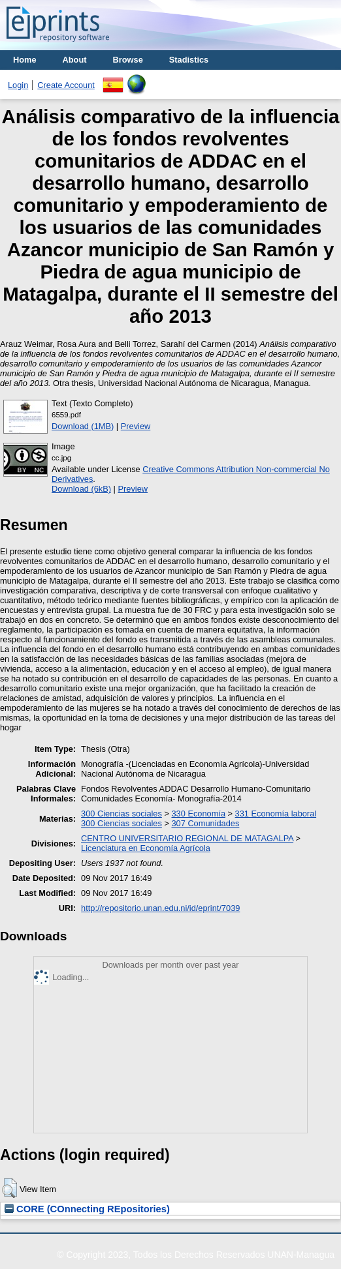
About (75, 60)
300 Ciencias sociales (121, 813)
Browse (128, 60)
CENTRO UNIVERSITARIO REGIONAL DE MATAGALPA (187, 838)
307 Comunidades (205, 823)
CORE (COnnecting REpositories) (87, 1209)
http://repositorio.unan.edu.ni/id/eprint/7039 (160, 908)
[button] (9, 1188)
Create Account (66, 85)
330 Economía (198, 813)
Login (18, 85)
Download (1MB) (83, 426)
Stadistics (188, 60)
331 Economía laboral (276, 813)
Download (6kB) (81, 489)
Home (25, 60)
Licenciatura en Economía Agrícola (145, 848)
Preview (136, 426)
